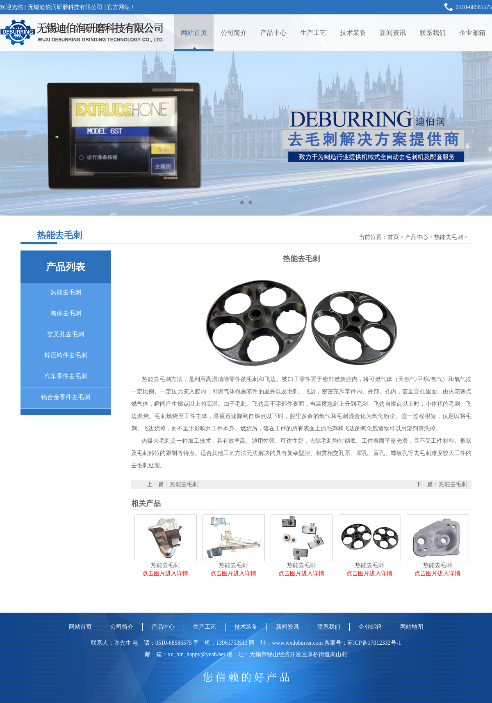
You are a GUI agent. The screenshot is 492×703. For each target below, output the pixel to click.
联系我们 (432, 32)
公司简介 (234, 32)
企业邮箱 (472, 32)
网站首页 (194, 32)
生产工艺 (313, 32)
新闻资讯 (393, 32)
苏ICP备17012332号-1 (374, 643)
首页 (393, 237)
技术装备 (353, 32)
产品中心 (273, 32)
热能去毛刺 (448, 237)
